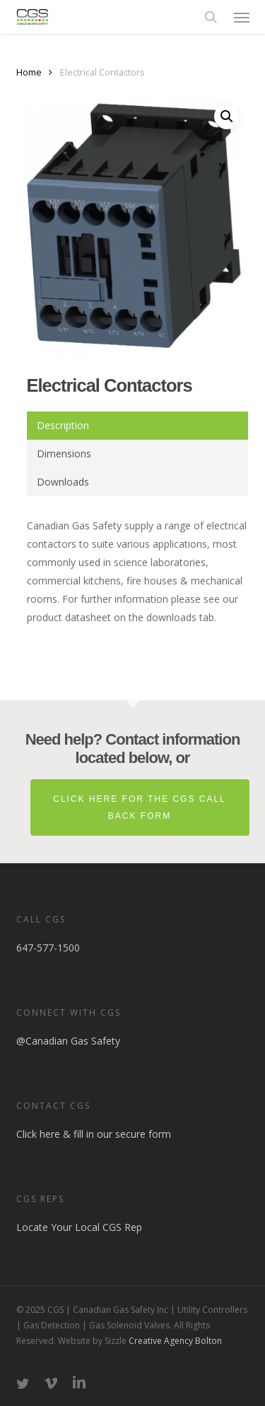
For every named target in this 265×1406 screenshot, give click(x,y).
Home (29, 72)
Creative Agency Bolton (174, 1341)
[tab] (137, 425)
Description (63, 425)
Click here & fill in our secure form (93, 1134)
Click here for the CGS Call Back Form (139, 807)
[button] (241, 17)
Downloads (63, 481)
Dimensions (64, 453)
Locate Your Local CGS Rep (79, 1227)
